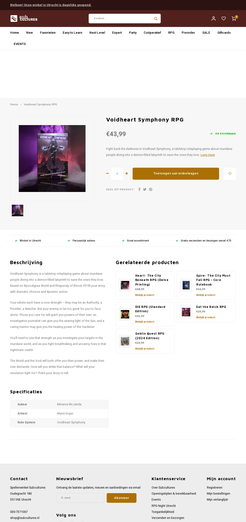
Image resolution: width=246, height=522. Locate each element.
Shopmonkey (100, 517)
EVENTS (20, 45)
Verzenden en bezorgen (168, 471)
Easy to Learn (72, 34)
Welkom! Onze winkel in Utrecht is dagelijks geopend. (51, 4)
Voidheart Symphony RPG (40, 58)
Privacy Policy (161, 489)
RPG (171, 34)
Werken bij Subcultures (167, 477)
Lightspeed (70, 517)
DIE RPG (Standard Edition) (150, 262)
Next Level (97, 34)
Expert (117, 34)
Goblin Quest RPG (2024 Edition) (150, 289)
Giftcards (224, 34)
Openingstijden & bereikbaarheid (174, 447)
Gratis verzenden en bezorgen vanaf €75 (203, 194)
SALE (206, 34)
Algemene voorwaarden (168, 483)
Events (156, 453)
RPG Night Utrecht (164, 459)
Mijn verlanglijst (217, 453)
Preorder (188, 34)
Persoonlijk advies (81, 194)
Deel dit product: (120, 143)
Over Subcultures (163, 441)
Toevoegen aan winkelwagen (176, 127)
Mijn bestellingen (218, 447)
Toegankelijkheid (163, 465)
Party (132, 34)
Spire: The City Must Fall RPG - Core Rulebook (213, 233)
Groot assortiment (135, 194)
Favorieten (47, 34)
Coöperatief (152, 34)
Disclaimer (159, 495)
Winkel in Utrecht (28, 194)
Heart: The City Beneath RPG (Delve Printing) (152, 233)
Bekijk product (144, 248)
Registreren (214, 441)
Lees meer (208, 108)
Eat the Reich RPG (211, 260)
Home (14, 34)
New (29, 34)
